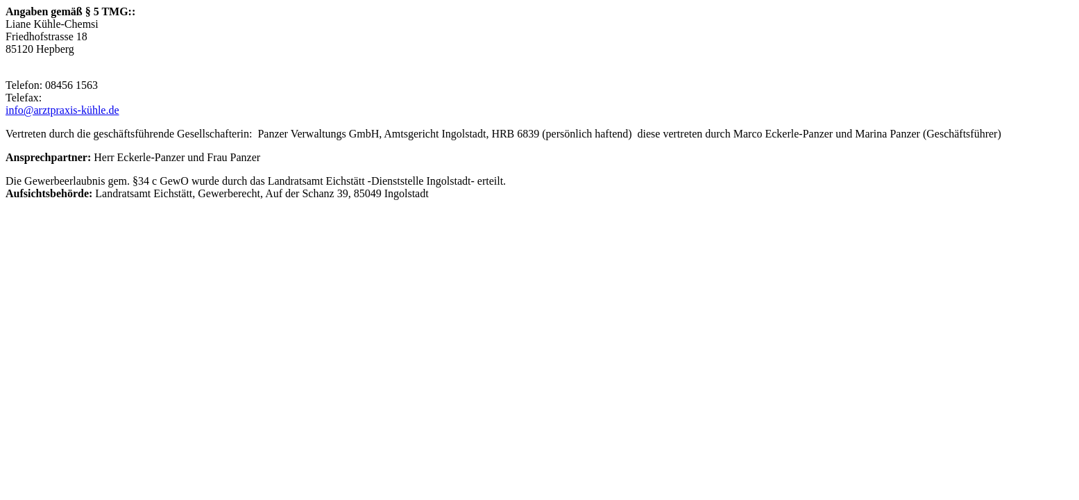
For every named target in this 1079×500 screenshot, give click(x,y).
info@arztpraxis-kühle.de (62, 110)
